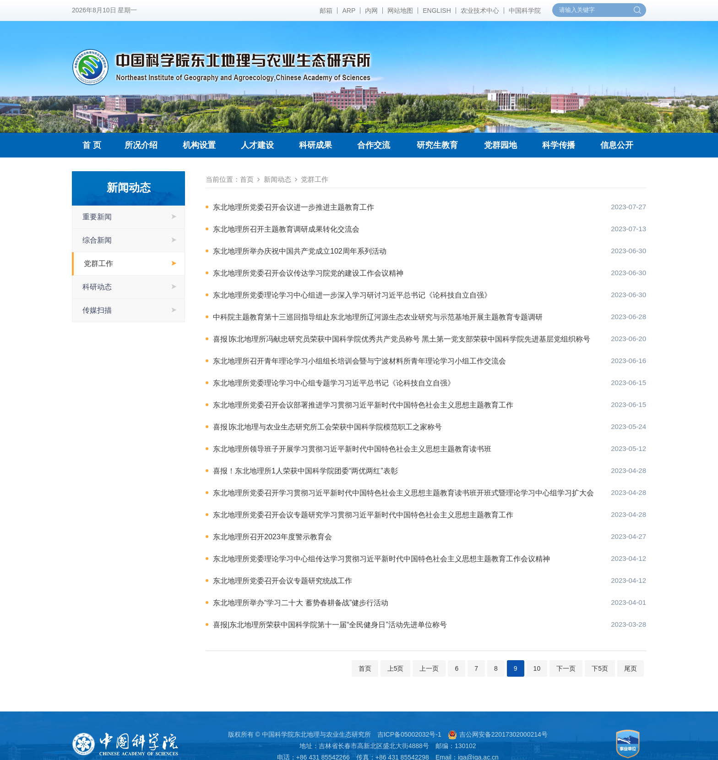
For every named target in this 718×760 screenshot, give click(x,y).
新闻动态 (277, 179)
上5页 (395, 668)
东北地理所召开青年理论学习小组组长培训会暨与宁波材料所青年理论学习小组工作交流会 (359, 361)
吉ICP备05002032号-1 (409, 734)
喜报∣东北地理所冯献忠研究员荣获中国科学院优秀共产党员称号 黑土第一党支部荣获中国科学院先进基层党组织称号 (401, 339)
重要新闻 (97, 217)
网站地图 (400, 10)
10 (537, 668)
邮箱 (326, 10)
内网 (371, 10)
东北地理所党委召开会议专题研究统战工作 (282, 581)
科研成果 (315, 145)
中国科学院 (525, 10)
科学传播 (558, 145)
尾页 (630, 668)
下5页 (600, 668)
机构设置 (199, 145)
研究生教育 (437, 145)
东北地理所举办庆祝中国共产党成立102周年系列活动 (299, 251)
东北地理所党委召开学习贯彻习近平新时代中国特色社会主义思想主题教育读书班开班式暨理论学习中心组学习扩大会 (403, 493)
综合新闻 (97, 240)
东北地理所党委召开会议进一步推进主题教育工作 (293, 207)
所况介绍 (141, 145)
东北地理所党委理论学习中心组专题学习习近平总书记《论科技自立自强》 (334, 383)
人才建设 (257, 145)
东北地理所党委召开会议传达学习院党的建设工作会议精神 (308, 273)
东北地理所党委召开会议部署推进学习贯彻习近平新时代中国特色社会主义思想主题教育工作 (363, 405)
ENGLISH (437, 10)
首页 (247, 179)
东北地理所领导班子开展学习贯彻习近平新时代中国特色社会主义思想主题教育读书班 (352, 449)
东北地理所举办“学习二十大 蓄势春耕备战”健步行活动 (300, 603)
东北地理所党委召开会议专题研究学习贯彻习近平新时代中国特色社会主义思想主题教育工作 (363, 515)
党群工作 (98, 263)
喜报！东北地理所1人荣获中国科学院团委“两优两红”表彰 (305, 471)
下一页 (566, 668)
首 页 (91, 145)
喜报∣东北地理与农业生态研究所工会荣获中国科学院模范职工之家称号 (327, 427)
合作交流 (373, 145)
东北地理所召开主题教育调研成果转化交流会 (286, 229)
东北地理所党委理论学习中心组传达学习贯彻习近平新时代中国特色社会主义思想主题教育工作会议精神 (381, 559)
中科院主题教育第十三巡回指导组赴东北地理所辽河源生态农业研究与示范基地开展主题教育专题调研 (378, 317)
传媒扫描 (97, 310)
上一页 (429, 668)
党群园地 (500, 145)
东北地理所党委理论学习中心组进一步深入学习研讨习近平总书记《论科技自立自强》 (352, 295)
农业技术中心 (480, 10)
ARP (348, 10)
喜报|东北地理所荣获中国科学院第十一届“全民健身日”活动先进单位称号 (330, 625)
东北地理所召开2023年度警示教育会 (272, 537)
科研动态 (97, 287)
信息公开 (616, 145)
